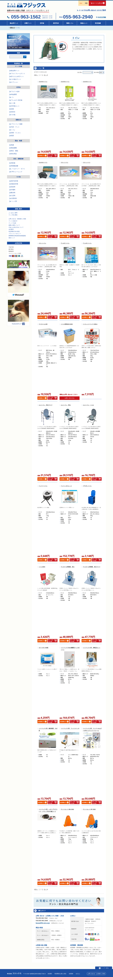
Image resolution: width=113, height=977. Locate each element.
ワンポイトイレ (65, 243)
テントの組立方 (13, 221)
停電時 (12, 190)
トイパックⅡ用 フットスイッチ (70, 728)
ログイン (78, 973)
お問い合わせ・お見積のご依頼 (96, 974)
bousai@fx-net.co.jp (43, 923)
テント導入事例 (13, 215)
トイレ (12, 130)
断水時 (12, 193)
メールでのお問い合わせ (87, 10)
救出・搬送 (13, 151)
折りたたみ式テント (16, 76)
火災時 (12, 196)
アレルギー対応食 (15, 100)
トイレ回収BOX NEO (67, 324)
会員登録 (71, 973)
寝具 (11, 136)
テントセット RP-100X (89, 809)
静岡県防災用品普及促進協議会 (17, 236)
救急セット (83, 23)
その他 (12, 115)
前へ (36, 75)
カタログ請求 (101, 10)
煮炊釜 (12, 163)
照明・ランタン (15, 133)
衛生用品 (13, 154)
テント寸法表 (12, 223)
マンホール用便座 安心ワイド (91, 567)
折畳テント (28, 23)
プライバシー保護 (15, 124)
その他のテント (15, 79)
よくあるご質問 (13, 213)
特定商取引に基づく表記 (60, 973)
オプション (13, 82)
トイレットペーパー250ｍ (90, 324)
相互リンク (12, 238)
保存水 (12, 112)
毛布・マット (14, 127)
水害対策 (13, 198)
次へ (45, 75)
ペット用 (13, 201)
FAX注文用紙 (102, 17)
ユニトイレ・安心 (66, 405)
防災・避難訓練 (18, 159)
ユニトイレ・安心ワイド (45, 405)
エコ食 (12, 103)
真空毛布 (56, 23)
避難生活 (18, 120)
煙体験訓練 (13, 166)
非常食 (42, 23)
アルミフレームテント (17, 74)
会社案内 (11, 229)
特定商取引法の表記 (14, 231)
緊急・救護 (18, 141)
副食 (11, 109)
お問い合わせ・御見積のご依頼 (17, 219)
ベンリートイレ (43, 486)
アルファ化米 (14, 92)
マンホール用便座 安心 (67, 567)
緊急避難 (13, 148)
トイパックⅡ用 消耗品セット (91, 648)
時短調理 (13, 94)
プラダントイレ (87, 486)
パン (11, 97)
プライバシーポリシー (15, 234)
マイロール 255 (43, 324)
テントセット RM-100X (67, 809)
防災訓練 (98, 23)
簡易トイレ (69, 23)
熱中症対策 (13, 181)
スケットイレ (64, 162)
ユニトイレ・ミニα (88, 405)
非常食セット (14, 106)
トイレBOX (42, 567)
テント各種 (18, 66)
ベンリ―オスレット (66, 486)
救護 (11, 145)
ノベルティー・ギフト (17, 169)
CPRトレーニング (15, 172)
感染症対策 (13, 184)
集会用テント (14, 23)
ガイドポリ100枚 (43, 648)
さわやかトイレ (43, 81)
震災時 (12, 187)
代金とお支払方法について (16, 227)
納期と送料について (14, 225)
